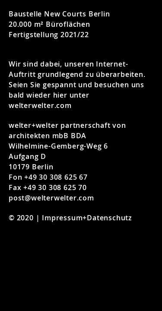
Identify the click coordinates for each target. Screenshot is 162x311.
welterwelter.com (40, 105)
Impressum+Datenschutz (87, 217)
